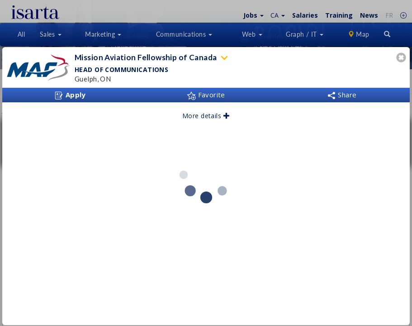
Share (342, 94)
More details (206, 115)
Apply (70, 95)
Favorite (206, 94)
